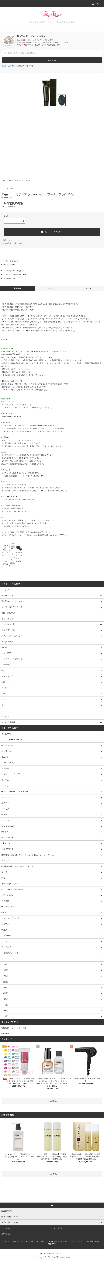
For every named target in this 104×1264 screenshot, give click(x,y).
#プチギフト (30, 66)
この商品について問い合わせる (13, 275)
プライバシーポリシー (76, 1241)
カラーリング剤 (13, 180)
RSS (49, 1244)
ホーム (5, 180)
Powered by (52, 1258)
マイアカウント (6, 1228)
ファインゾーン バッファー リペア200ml (5, 556)
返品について (8, 240)
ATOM (54, 1244)
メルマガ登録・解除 (91, 1241)
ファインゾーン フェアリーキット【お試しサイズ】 (12, 556)
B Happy (5, 1033)
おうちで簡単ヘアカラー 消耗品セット (19, 556)
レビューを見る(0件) (9, 261)
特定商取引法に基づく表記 (13, 243)
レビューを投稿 (7, 264)
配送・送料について (32, 1241)
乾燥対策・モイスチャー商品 (13, 1028)
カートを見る (57, 1228)
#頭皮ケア (20, 66)
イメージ (52, 288)
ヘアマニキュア (25, 180)
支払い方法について (18, 1241)
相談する (52, 60)
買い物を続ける (7, 278)
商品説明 (17, 288)
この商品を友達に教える (10, 271)
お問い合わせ (5, 1234)
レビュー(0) (87, 288)
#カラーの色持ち (8, 66)
